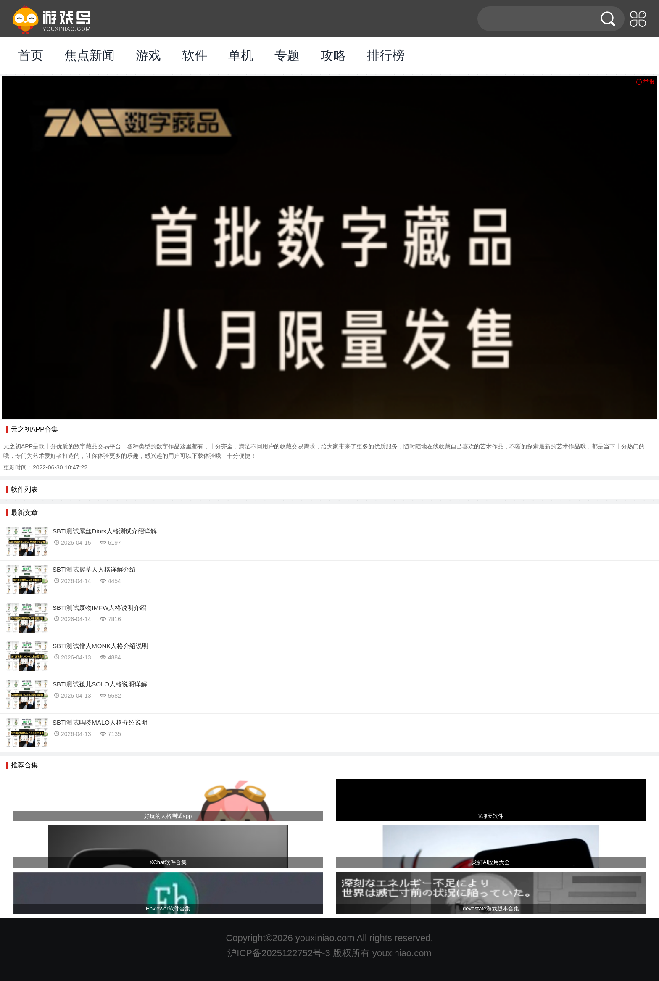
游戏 (148, 55)
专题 (287, 55)
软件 (194, 55)
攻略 (333, 55)
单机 (240, 55)
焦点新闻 (89, 55)
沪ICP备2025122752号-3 (278, 953)
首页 (30, 55)
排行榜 (386, 55)
